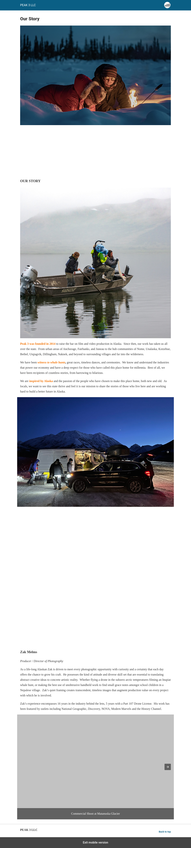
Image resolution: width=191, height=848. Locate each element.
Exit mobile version (95, 842)
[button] (168, 452)
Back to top (165, 831)
